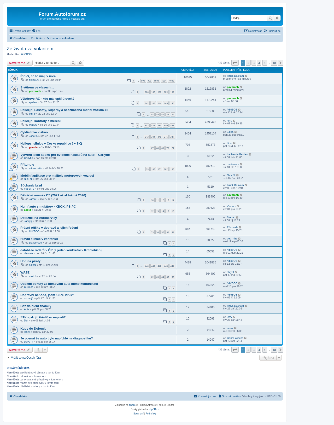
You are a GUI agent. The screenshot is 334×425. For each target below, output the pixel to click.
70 (167, 148)
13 (167, 200)
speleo (33, 102)
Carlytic (28, 158)
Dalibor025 (35, 242)
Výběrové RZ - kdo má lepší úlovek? (47, 98)
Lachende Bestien (237, 154)
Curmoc (28, 286)
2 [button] (248, 63)
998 (143, 80)
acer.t (27, 209)
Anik (26, 309)
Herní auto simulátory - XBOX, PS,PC (48, 206)
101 (159, 169)
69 (162, 148)
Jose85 (33, 135)
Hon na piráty (30, 261)
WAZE (24, 272)
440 (146, 266)
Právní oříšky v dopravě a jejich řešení (49, 227)
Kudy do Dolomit (33, 328)
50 (162, 114)
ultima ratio (35, 168)
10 (152, 200)
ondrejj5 (28, 298)
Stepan (231, 217)
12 (162, 200)
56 (157, 232)
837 (146, 125)
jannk (27, 331)
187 (153, 91)
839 (159, 125)
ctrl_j (32, 113)
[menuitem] (36, 31)
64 (162, 277)
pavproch (35, 91)
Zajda (230, 131)
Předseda (232, 227)
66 (173, 277)
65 (167, 277)
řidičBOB (26, 54)
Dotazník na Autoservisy (38, 218)
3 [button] (254, 63)
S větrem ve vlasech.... (37, 87)
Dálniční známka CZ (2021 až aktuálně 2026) (53, 195)
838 (153, 125)
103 (172, 169)
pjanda (33, 147)
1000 (156, 80)
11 (157, 200)
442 (159, 266)
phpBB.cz (154, 409)
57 (162, 232)
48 (152, 114)
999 (149, 80)
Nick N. (28, 178)
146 (172, 103)
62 (152, 277)
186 (146, 91)
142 (146, 103)
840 (166, 125)
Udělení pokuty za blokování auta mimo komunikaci (59, 283)
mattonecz (233, 164)
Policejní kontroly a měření (40, 121)
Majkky (33, 124)
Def (26, 320)
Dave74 (28, 341)
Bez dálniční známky (35, 306)
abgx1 (230, 272)
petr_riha (232, 238)
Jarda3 (33, 199)
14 (173, 200)
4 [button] (259, 63)
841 (172, 125)
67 (152, 148)
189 (166, 91)
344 (153, 136)
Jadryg (28, 221)
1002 (171, 80)
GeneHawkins (235, 338)
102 (166, 169)
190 (172, 91)
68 (157, 148)
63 (157, 277)
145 (166, 103)
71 (173, 148)
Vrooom (231, 206)
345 (159, 136)
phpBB (132, 405)
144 (159, 103)
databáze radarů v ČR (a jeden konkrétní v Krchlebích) (61, 250)
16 (173, 211)
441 (153, 266)
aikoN (32, 264)
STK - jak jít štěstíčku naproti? (43, 317)
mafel (32, 276)
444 (172, 266)
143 (153, 103)
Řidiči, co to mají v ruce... (39, 76)
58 (167, 232)
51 (167, 114)
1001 (164, 80)
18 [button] (274, 63)
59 (173, 232)
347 (172, 136)
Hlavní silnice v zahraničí (39, 239)
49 (157, 114)
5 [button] (264, 63)
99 (147, 169)
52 (173, 114)
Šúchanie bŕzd (31, 185)
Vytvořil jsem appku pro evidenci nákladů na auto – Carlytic (65, 155)
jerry (229, 120)
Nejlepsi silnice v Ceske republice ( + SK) (51, 143)
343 (146, 136)
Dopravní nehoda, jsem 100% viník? (47, 295)
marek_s (29, 188)
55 (152, 232)
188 (159, 91)
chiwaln (28, 253)
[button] (235, 63)
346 (166, 136)
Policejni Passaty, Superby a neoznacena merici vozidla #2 (64, 110)
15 (167, 211)
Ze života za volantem (30, 48)
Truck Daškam (235, 75)
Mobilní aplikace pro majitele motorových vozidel (57, 175)
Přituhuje (27, 164)
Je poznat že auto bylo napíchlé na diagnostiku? (56, 338)
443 (166, 266)
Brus (229, 143)
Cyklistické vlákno (34, 132)
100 (153, 169)
